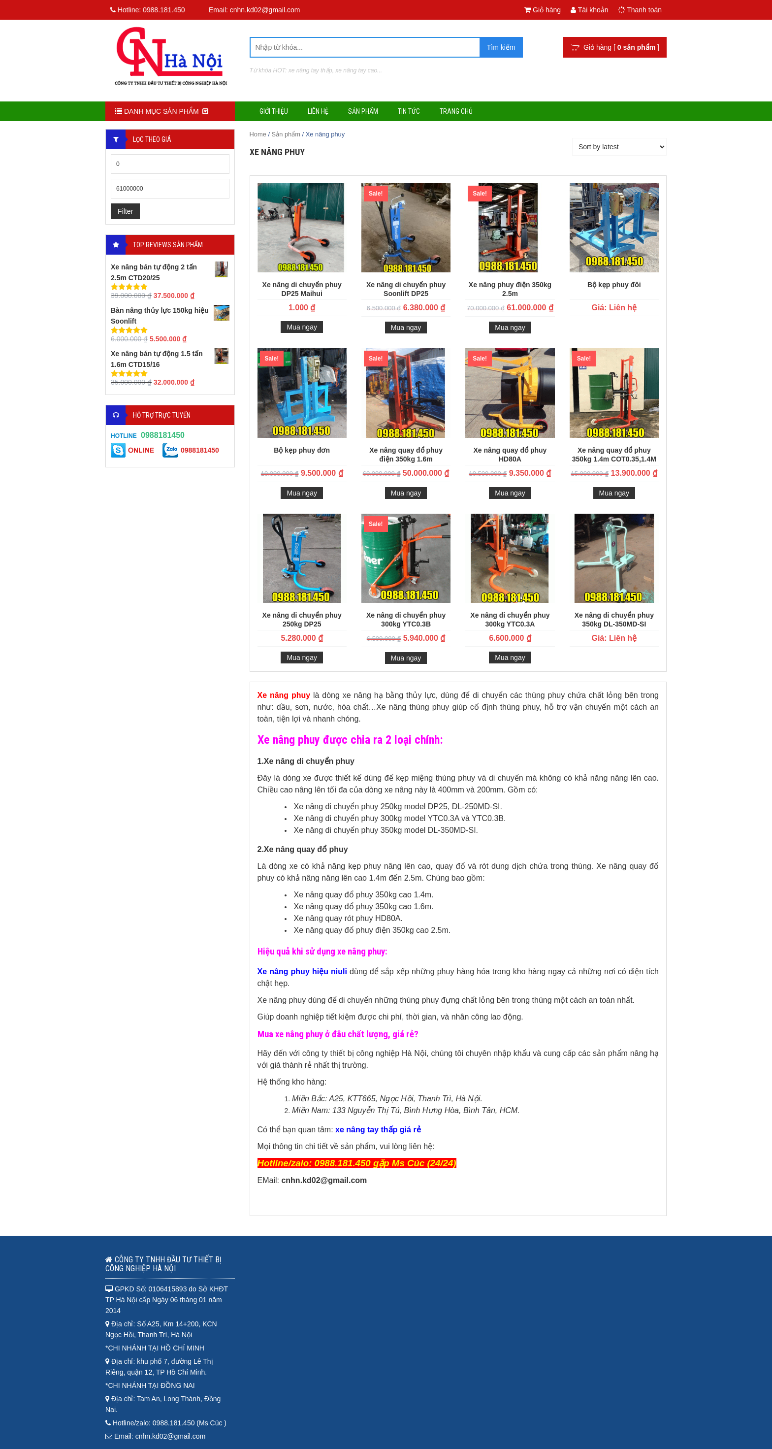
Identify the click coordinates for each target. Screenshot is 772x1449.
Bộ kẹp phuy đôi (614, 285)
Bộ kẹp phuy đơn (302, 450)
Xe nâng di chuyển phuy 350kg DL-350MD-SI (614, 619)
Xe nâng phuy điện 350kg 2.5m (510, 289)
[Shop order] (619, 147)
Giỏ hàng (542, 10)
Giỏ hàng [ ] (615, 47)
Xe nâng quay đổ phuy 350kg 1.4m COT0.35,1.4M (614, 454)
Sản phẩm (363, 111)
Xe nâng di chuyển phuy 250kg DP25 (302, 619)
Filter (125, 211)
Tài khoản (589, 10)
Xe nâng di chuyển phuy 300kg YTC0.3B (406, 619)
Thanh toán (640, 10)
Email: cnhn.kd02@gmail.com (254, 10)
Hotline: (143, 10)
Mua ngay (302, 327)
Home (258, 134)
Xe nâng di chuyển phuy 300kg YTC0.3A (509, 619)
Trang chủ (456, 111)
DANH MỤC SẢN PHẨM (161, 111)
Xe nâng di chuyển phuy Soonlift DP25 (406, 289)
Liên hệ (318, 111)
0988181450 (163, 435)
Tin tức (409, 111)
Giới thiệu (273, 111)
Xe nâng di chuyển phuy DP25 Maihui (302, 289)
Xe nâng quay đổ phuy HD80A (510, 454)
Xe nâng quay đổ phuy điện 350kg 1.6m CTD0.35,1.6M (406, 455)
